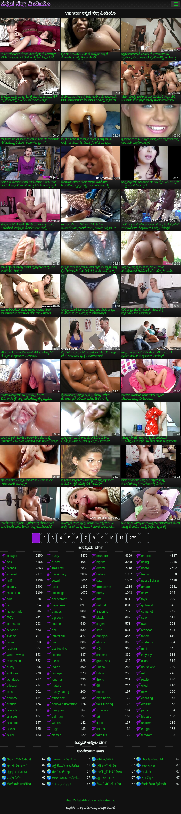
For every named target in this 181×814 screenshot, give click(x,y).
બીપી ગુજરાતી (105, 759)
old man (57, 716)
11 (121, 538)
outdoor (12, 630)
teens (145, 574)
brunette (102, 556)
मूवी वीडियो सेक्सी (17, 765)
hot (9, 605)
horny (100, 593)
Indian (56, 667)
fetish (10, 692)
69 (98, 686)
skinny (11, 636)
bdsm (100, 673)
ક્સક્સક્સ (148, 765)
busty (55, 556)
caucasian (14, 661)
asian (55, 587)
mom (10, 642)
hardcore (147, 556)
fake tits (101, 735)
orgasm (146, 704)
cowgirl (56, 580)
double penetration (64, 704)
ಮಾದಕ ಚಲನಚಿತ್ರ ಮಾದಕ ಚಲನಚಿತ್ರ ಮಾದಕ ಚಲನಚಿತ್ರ (155, 759)
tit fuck (11, 704)
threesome (103, 587)
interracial (58, 636)
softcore (12, 673)
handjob (102, 636)
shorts (100, 729)
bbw (144, 692)
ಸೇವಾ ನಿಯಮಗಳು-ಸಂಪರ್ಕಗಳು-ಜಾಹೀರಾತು (90, 800)
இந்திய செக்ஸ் (17, 772)
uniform (146, 723)
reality (145, 679)
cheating (147, 698)
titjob (99, 723)
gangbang (58, 710)
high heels (103, 698)
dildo (144, 661)
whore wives (15, 655)
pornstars (13, 624)
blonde (11, 568)
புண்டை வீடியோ (64, 759)
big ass (146, 716)
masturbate (14, 593)
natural (101, 605)
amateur (147, 587)
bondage (13, 679)
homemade (14, 611)
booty (145, 568)
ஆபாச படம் (105, 778)
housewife (148, 667)
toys (144, 599)
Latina (100, 667)
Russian (102, 710)
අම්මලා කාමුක (61, 784)
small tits (58, 568)
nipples (101, 692)
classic (56, 735)
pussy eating (60, 692)
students (147, 642)
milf (9, 580)
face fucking (104, 704)
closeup (57, 655)
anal (99, 599)
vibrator (12, 686)
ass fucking (59, 648)
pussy (56, 562)
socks (11, 729)
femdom (146, 735)
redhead (147, 630)
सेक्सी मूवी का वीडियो (19, 784)
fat (98, 716)
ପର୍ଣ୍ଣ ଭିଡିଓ (14, 778)
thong (100, 679)
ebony (100, 642)
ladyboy (146, 655)
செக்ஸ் (146, 772)
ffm (54, 642)
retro (144, 673)
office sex (58, 698)
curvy (10, 667)
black (100, 618)
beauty (11, 587)
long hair (58, 679)
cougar (146, 729)
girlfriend (147, 605)
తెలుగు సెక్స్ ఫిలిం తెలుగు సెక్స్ (21, 759)
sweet (145, 624)
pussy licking (150, 580)
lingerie (101, 624)
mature (56, 686)
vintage (57, 673)
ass (9, 562)
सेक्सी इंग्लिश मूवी (62, 772)
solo (144, 618)
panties (57, 611)
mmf (144, 648)
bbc (54, 630)
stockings (58, 593)
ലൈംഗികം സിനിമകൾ (66, 778)
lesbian (12, 648)
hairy (144, 593)
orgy (55, 729)
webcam (57, 723)
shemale (102, 655)
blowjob (12, 556)
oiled (144, 686)
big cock (57, 618)
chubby (12, 698)
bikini (10, 735)
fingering (102, 611)
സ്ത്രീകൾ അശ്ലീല (65, 765)
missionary (59, 574)
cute (99, 580)
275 (132, 538)
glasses (12, 716)
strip (99, 630)
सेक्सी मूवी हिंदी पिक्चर (109, 772)
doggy (100, 568)
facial (55, 661)
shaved (12, 574)
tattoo (145, 636)
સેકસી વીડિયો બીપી (108, 784)
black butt (13, 710)
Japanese (58, 605)
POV (10, 618)
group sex (103, 661)
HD (98, 648)
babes (100, 574)
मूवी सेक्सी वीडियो (106, 765)
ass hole (13, 723)
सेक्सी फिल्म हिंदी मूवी (153, 784)
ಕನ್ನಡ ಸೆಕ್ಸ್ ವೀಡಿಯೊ (25, 4)
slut (9, 599)
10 (111, 538)
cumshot (147, 611)
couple (56, 624)
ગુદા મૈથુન (147, 778)
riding (145, 562)
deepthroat (59, 599)
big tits (100, 562)
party (144, 710)
